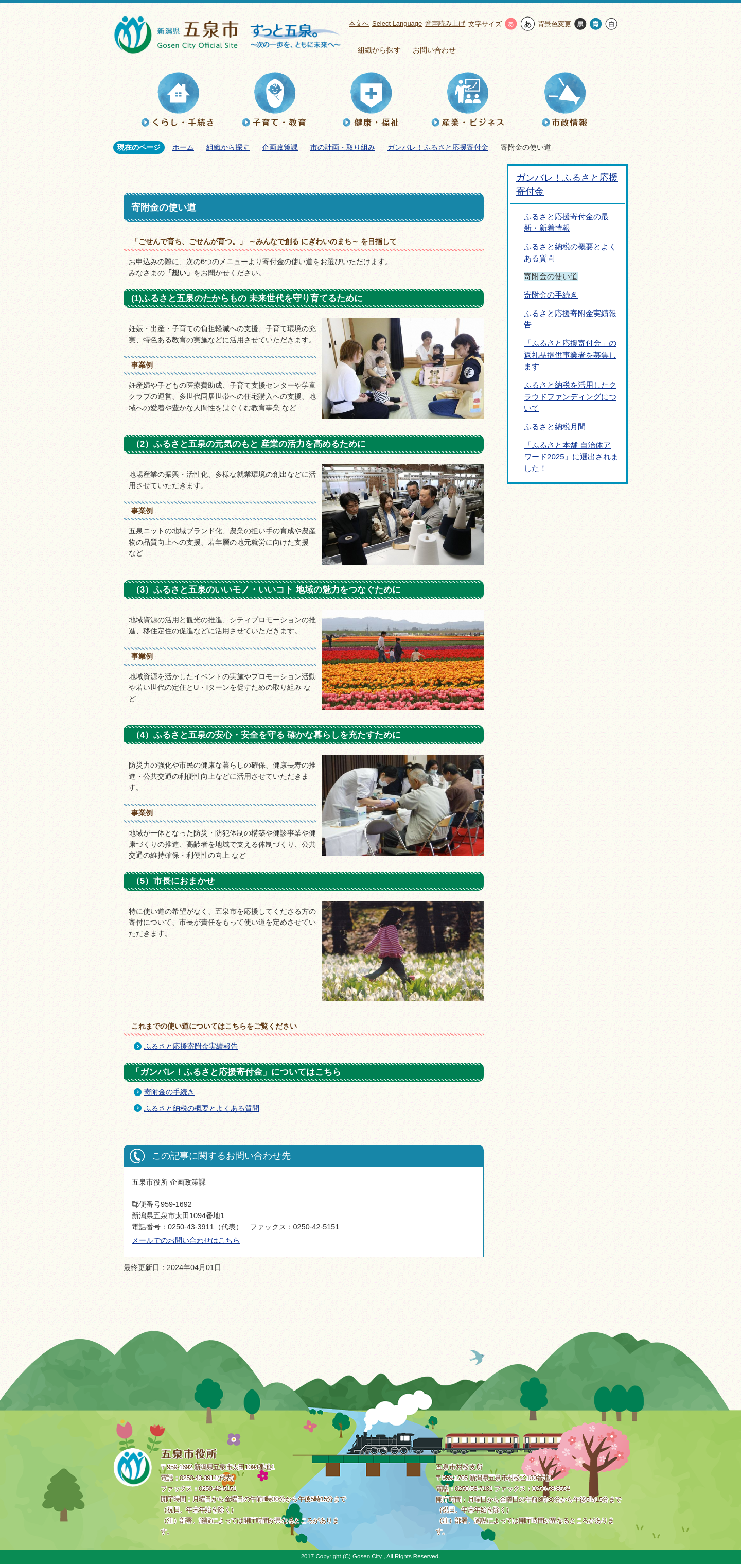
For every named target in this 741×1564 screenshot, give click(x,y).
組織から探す (379, 50)
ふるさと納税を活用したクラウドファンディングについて (570, 396)
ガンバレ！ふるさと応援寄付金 (437, 147)
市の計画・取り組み (342, 147)
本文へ (359, 23)
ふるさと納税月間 (555, 426)
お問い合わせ (434, 50)
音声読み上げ (445, 23)
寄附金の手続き (169, 1092)
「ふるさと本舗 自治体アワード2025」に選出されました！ (571, 457)
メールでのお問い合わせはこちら (186, 1240)
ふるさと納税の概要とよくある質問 (201, 1108)
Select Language (397, 23)
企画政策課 (280, 147)
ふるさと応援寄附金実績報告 (191, 1046)
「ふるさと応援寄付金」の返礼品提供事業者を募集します (570, 355)
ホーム (183, 147)
